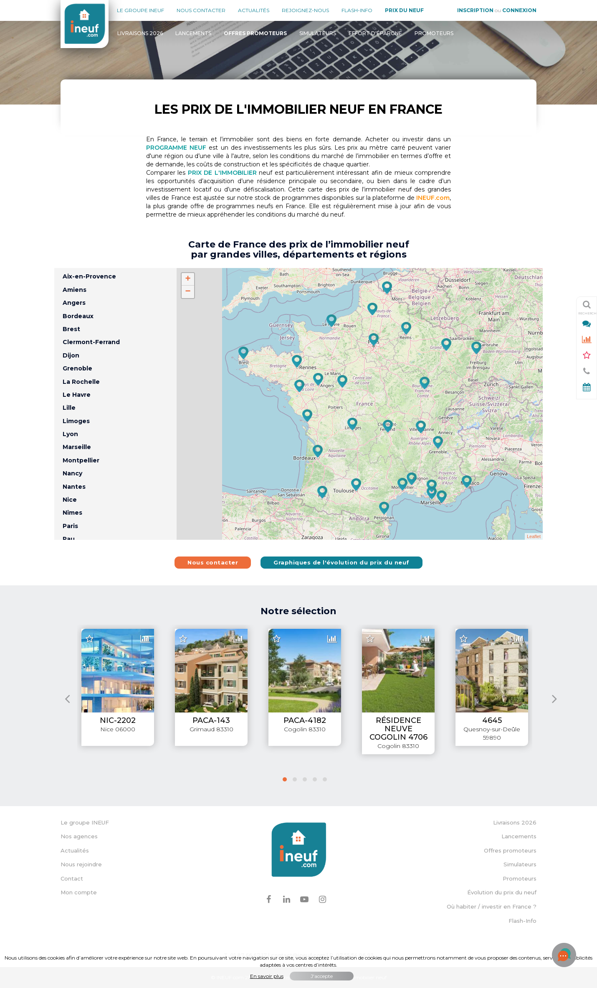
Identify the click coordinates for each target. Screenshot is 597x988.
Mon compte (79, 892)
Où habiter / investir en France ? (491, 906)
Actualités (253, 10)
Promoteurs (434, 33)
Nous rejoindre (81, 864)
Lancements (193, 33)
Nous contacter (201, 10)
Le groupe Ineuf (140, 10)
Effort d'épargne (375, 33)
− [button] (187, 292)
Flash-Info (357, 10)
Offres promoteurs (510, 850)
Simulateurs (317, 33)
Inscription (475, 10)
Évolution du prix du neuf (501, 892)
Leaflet (534, 536)
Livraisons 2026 (140, 33)
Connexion (519, 10)
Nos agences (79, 836)
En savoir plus (266, 976)
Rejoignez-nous (305, 10)
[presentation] (67, 698)
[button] (285, 779)
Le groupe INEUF (85, 822)
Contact (72, 878)
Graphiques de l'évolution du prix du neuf (341, 562)
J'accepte (322, 976)
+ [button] (187, 279)
